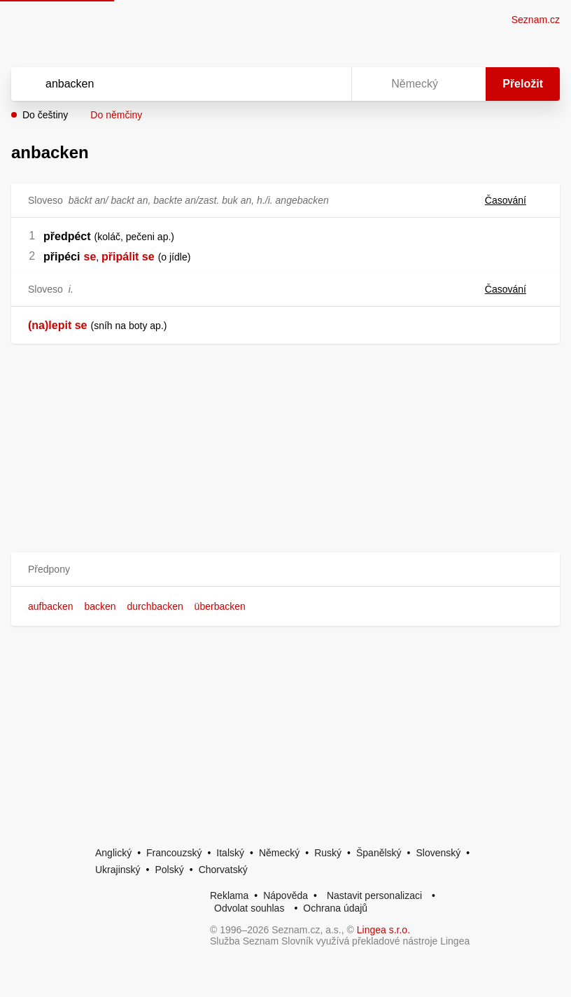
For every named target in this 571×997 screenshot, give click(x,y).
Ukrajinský (118, 869)
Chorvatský (223, 869)
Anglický (113, 852)
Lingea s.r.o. (383, 929)
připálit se (128, 257)
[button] (285, 569)
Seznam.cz (536, 19)
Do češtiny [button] (45, 114)
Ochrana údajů (335, 908)
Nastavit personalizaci (374, 895)
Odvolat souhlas (249, 908)
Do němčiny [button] (116, 114)
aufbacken (50, 606)
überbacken (220, 606)
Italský (230, 852)
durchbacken (155, 606)
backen (100, 606)
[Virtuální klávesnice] (327, 84)
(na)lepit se (57, 325)
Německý (279, 852)
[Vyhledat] (163, 84)
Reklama (229, 895)
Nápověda (285, 895)
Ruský (327, 852)
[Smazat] (296, 84)
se (89, 257)
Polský (169, 869)
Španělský (379, 852)
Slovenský (438, 852)
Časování (514, 200)
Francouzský (174, 852)
